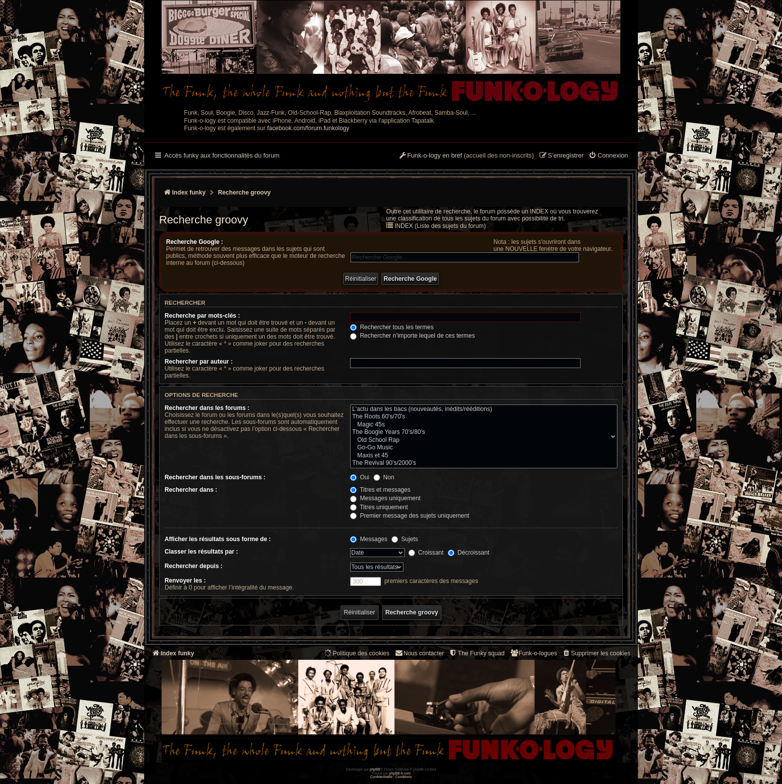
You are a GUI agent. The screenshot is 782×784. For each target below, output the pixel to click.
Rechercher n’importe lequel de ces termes (412, 335)
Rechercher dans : (191, 489)
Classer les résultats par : (201, 551)
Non (384, 477)
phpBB (375, 769)
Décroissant (468, 552)
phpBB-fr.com (400, 773)
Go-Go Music (481, 448)
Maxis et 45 (481, 456)
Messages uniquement (385, 498)
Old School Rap (481, 440)
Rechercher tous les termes (391, 327)
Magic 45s (481, 425)
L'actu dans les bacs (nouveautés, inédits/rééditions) (481, 409)
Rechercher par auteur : (198, 361)
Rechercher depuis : (193, 566)
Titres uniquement (379, 507)
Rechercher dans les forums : (207, 407)
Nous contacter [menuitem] (419, 653)
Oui (359, 477)
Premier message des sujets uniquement (409, 515)
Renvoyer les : (185, 580)
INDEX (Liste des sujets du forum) (440, 225)
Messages (368, 539)
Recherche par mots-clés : (202, 315)
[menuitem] (608, 156)
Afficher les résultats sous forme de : (218, 539)
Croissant (425, 552)
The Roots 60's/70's (481, 417)
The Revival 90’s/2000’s (481, 463)
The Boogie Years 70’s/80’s (481, 432)
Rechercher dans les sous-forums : (215, 477)
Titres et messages (380, 489)
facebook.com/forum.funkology (308, 128)
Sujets (404, 539)
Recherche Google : (194, 241)
